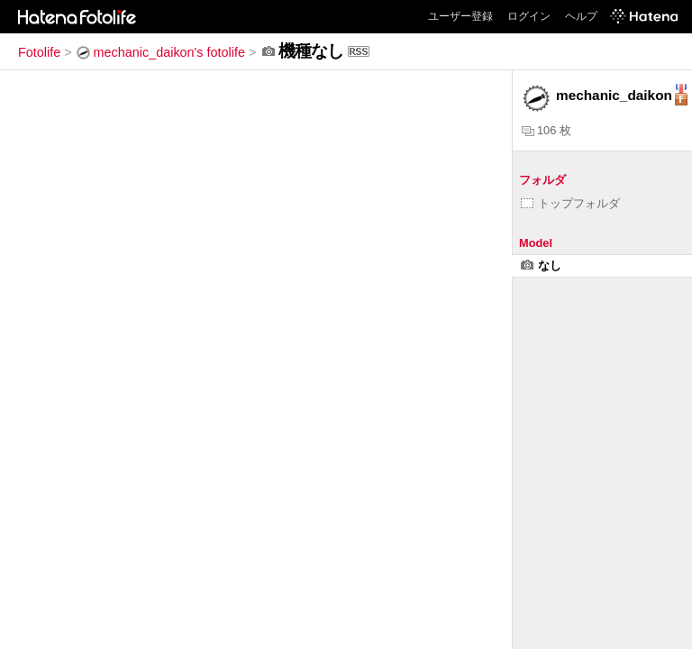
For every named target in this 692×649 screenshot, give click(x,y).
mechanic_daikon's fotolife (160, 52)
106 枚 (546, 130)
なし (541, 265)
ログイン (529, 16)
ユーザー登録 (460, 16)
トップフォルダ (570, 203)
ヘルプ (581, 16)
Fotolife (39, 52)
